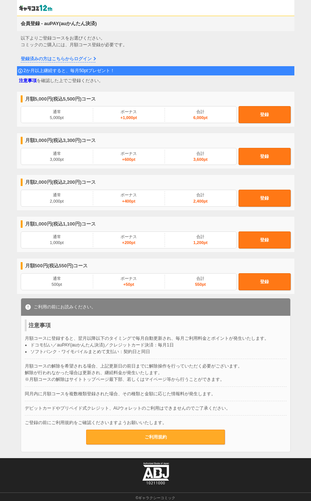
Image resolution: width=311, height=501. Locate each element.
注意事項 (28, 80)
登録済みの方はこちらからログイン (56, 58)
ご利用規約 (156, 437)
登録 (264, 114)
